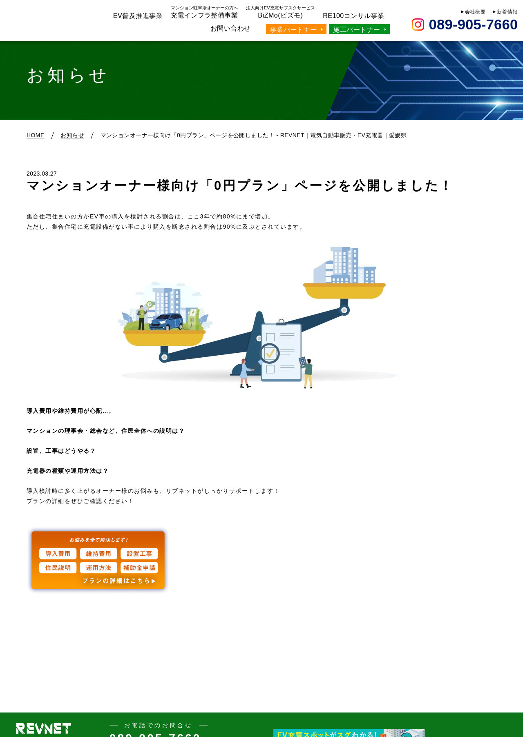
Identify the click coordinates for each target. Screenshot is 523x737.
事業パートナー (293, 29)
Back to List (261, 632)
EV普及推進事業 (138, 15)
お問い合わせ (230, 28)
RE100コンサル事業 (353, 15)
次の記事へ (469, 626)
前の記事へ (54, 626)
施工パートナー (356, 29)
